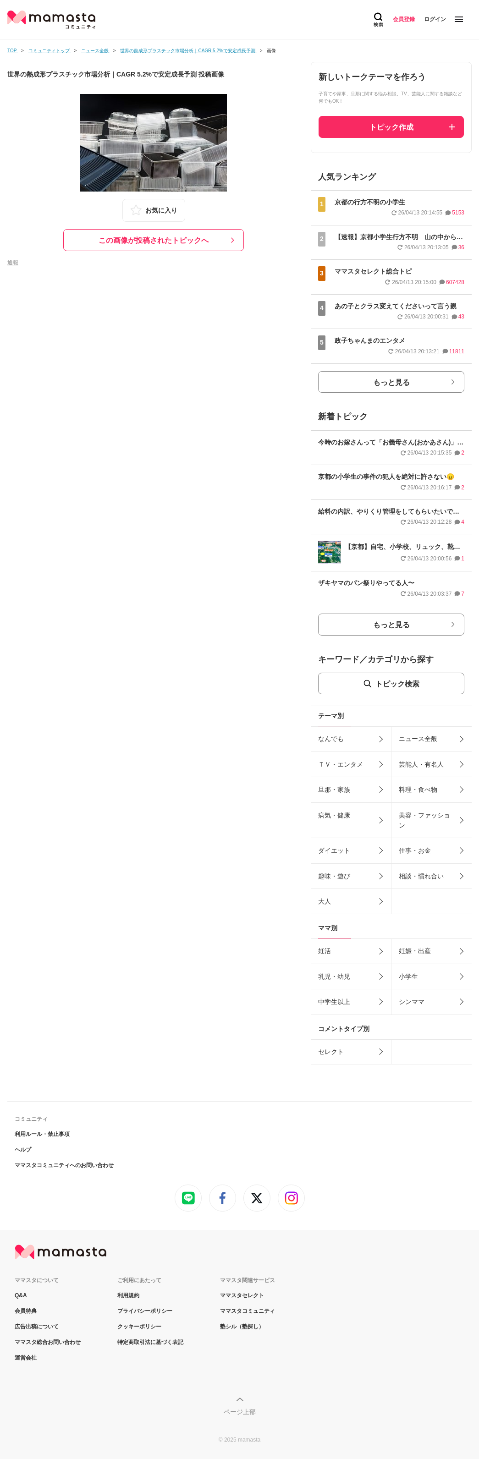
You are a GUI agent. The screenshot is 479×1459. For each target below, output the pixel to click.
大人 (324, 901)
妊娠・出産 (415, 950)
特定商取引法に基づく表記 (150, 1342)
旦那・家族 (334, 789)
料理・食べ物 (418, 789)
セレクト (331, 1051)
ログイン (435, 19)
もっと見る (391, 382)
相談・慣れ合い (421, 876)
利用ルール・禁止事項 (42, 1134)
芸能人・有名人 (421, 764)
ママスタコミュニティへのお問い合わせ (64, 1165)
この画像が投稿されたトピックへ (154, 240)
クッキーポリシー (139, 1326)
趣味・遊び (334, 876)
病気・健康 (334, 815)
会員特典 (26, 1311)
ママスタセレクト (242, 1295)
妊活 (324, 950)
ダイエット (334, 850)
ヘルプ (23, 1149)
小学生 (408, 976)
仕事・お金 (415, 850)
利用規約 (128, 1295)
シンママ (411, 1001)
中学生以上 (334, 1001)
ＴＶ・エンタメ (340, 764)
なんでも (331, 738)
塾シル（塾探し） (242, 1326)
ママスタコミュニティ (247, 1311)
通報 (12, 262)
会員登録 (404, 19)
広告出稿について (37, 1326)
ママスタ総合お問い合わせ (48, 1342)
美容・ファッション (424, 820)
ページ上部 (240, 1411)
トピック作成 (391, 127)
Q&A (21, 1295)
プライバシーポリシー (144, 1311)
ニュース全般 (418, 738)
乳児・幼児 (334, 976)
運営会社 (26, 1357)
